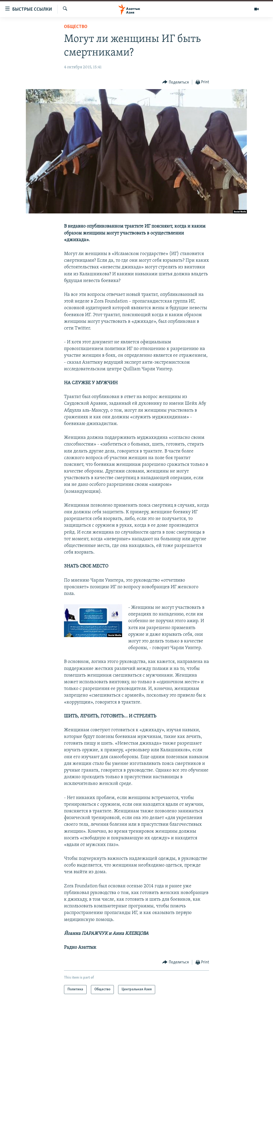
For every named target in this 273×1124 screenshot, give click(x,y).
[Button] (175, 82)
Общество (75, 26)
